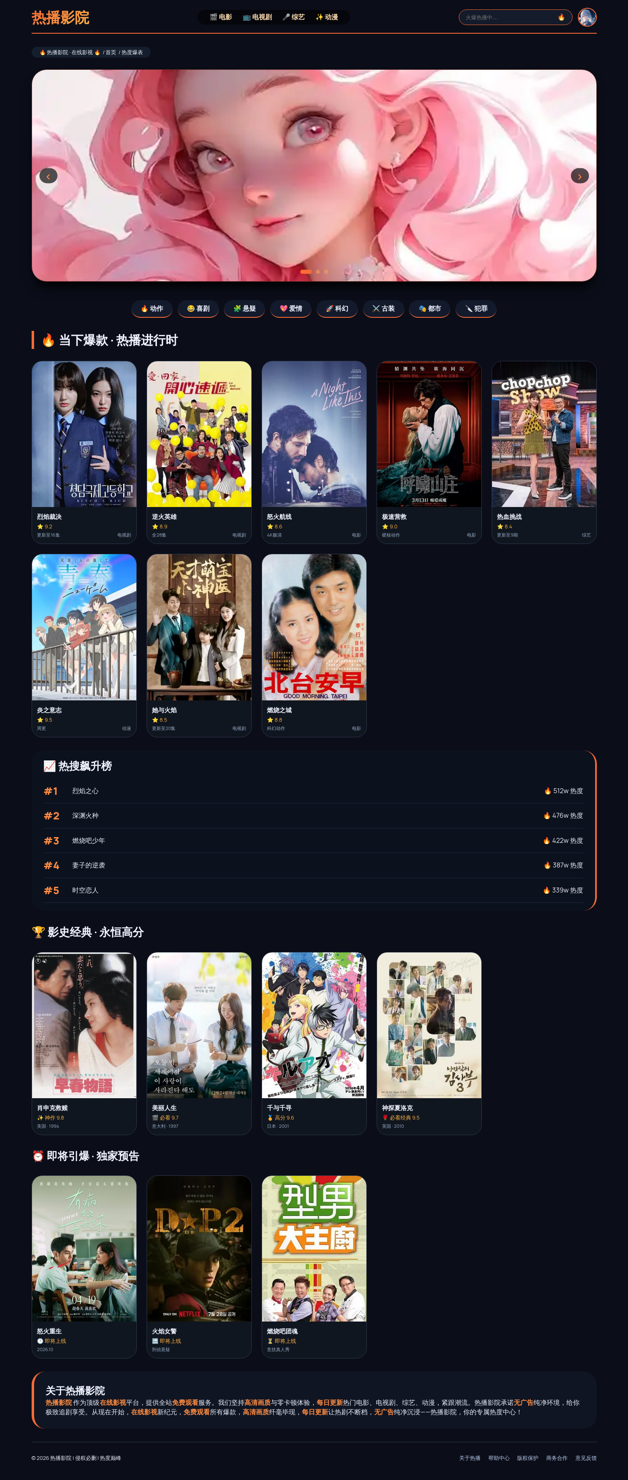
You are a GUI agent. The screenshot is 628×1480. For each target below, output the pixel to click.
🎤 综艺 (293, 16)
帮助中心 (499, 1458)
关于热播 (470, 1458)
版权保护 (527, 1458)
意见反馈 (586, 1458)
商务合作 (557, 1458)
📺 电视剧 (257, 16)
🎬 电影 (220, 16)
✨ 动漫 (326, 16)
